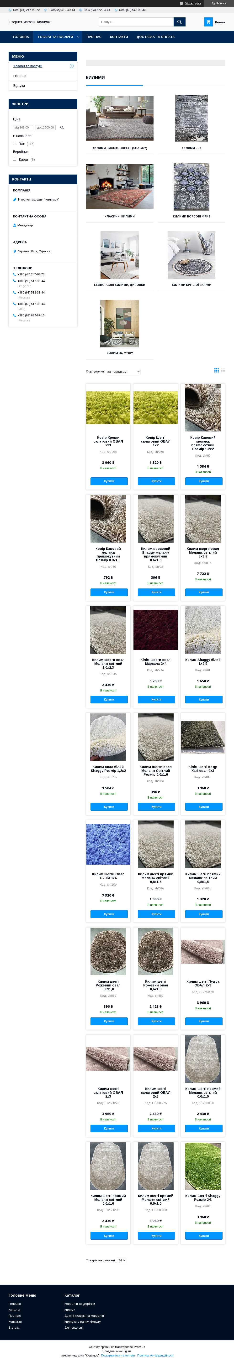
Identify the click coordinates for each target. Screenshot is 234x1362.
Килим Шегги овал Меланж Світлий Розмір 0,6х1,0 (156, 770)
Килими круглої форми (191, 285)
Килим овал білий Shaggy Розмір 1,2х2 (108, 769)
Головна (21, 37)
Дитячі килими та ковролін (84, 1315)
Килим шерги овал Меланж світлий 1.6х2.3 (108, 663)
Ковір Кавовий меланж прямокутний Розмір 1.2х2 (203, 443)
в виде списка (223, 371)
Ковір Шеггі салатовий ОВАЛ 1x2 (155, 441)
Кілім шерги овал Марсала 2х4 (155, 662)
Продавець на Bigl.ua (117, 1351)
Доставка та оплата (156, 37)
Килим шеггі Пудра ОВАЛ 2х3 (202, 983)
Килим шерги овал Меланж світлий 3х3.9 (203, 552)
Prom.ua (139, 1347)
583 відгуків (193, 3)
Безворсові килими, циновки (119, 285)
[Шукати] (180, 21)
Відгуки (19, 86)
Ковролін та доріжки (79, 1303)
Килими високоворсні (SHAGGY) (119, 148)
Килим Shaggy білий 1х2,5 (203, 662)
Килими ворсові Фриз (191, 216)
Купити (109, 481)
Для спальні (73, 1327)
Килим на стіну (120, 353)
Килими (69, 1309)
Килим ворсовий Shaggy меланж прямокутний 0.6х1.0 (155, 554)
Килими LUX (191, 148)
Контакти (119, 37)
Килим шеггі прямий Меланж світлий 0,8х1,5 (155, 878)
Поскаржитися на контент (118, 1355)
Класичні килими (120, 216)
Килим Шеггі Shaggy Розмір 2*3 (202, 1198)
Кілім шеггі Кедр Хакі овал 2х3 (203, 769)
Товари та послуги (55, 37)
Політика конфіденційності (155, 1355)
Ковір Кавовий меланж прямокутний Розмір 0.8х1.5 (108, 554)
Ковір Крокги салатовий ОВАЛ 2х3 (108, 441)
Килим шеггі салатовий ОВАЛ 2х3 (108, 1092)
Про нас (93, 37)
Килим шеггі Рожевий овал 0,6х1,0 (108, 985)
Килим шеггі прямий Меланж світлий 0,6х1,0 (203, 1092)
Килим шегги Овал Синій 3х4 (108, 876)
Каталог (15, 1309)
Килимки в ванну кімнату (82, 1321)
